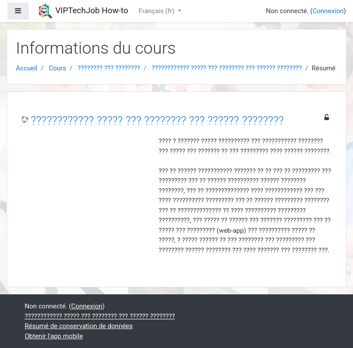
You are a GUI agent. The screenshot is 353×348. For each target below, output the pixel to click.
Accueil (26, 68)
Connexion (328, 11)
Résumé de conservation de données (79, 326)
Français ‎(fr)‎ (157, 11)
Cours (57, 68)
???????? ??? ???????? (108, 68)
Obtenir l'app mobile (54, 336)
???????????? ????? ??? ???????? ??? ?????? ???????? (226, 68)
